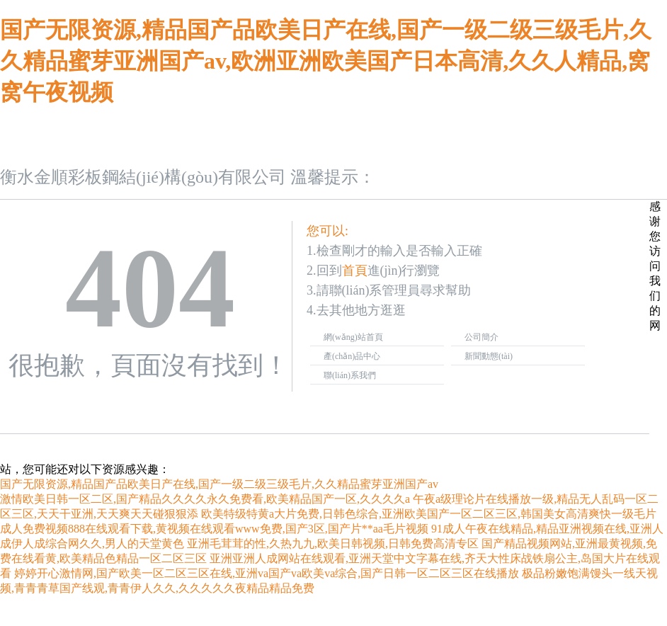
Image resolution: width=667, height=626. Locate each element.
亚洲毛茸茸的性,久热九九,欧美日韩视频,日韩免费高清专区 (333, 543)
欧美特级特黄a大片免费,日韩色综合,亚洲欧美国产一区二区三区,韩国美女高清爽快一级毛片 (428, 514)
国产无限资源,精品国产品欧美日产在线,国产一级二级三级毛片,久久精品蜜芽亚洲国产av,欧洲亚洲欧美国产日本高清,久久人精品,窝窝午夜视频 (325, 61)
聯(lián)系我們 (350, 375)
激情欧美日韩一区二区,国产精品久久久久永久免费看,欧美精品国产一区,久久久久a (205, 499)
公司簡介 (481, 337)
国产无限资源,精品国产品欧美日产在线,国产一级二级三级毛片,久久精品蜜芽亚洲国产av (219, 484)
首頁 (354, 270)
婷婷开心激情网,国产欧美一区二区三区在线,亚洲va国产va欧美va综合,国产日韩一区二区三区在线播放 (266, 573)
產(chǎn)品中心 (352, 356)
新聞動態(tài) (488, 356)
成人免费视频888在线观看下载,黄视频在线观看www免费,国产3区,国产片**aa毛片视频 (214, 529)
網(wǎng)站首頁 (353, 337)
